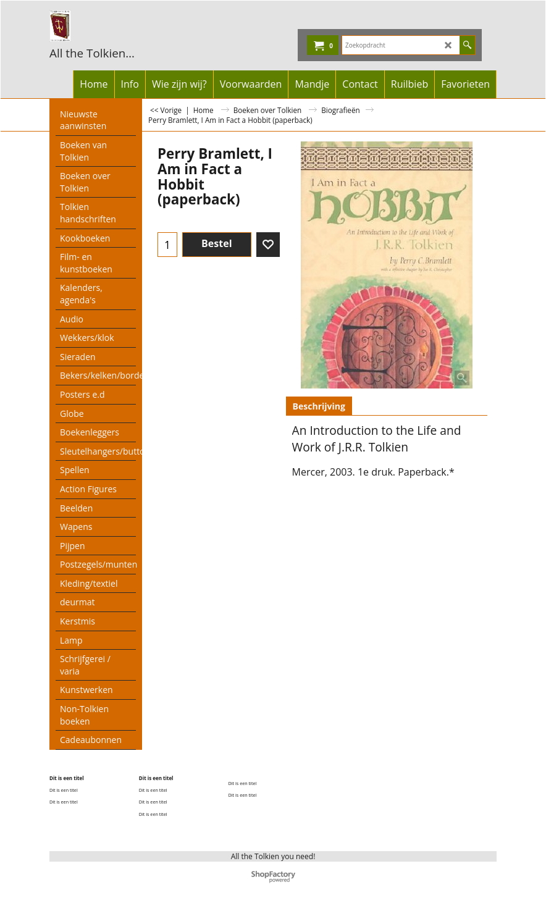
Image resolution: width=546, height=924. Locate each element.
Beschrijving (319, 406)
